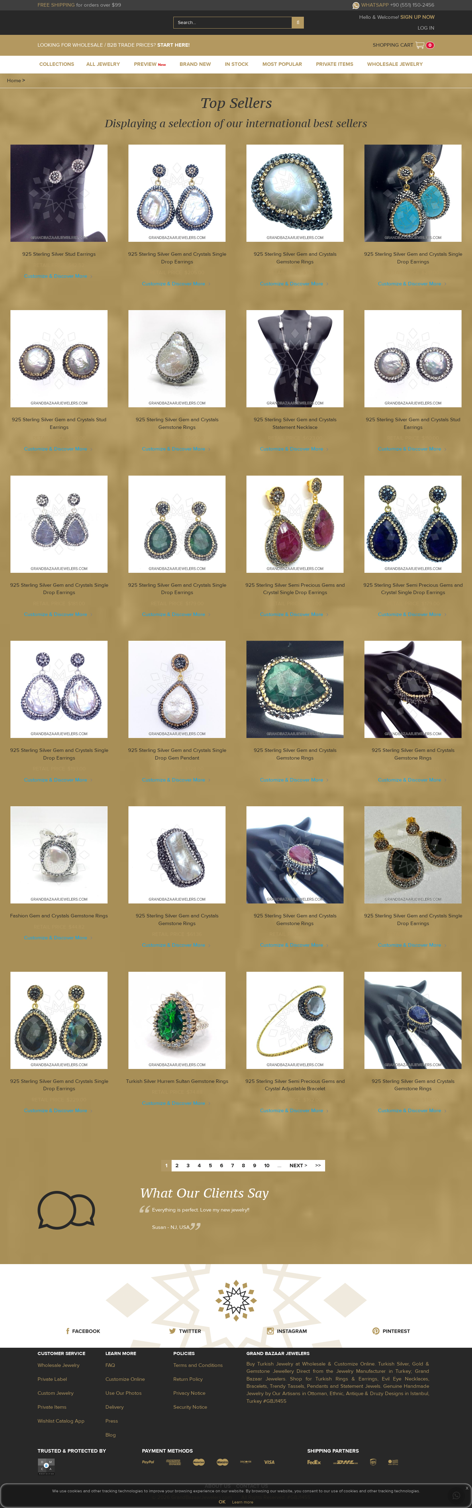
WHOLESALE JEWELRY (395, 64)
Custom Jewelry (55, 1393)
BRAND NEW (195, 64)
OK (222, 1502)
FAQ (110, 1365)
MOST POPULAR (282, 64)
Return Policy (188, 1379)
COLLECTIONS (56, 64)
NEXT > (298, 1165)
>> (318, 1165)
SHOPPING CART (393, 45)
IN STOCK (237, 64)
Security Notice (190, 1407)
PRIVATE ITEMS (334, 64)
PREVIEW (150, 64)
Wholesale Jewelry (58, 1365)
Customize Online (125, 1379)
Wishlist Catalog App (61, 1421)
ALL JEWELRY (103, 64)
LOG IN (426, 28)
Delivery (114, 1407)
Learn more (242, 1502)
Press (111, 1421)
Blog (110, 1435)
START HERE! (173, 45)
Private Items (52, 1407)
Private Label (52, 1379)
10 (266, 1165)
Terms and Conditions (198, 1365)
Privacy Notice (189, 1393)
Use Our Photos (123, 1393)
